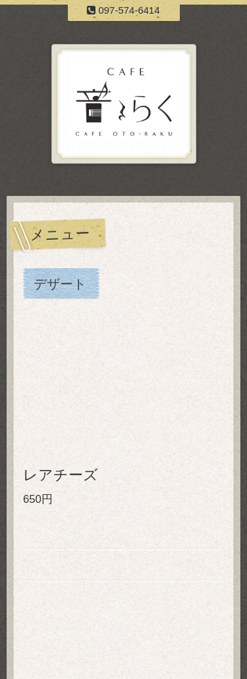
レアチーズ (60, 475)
